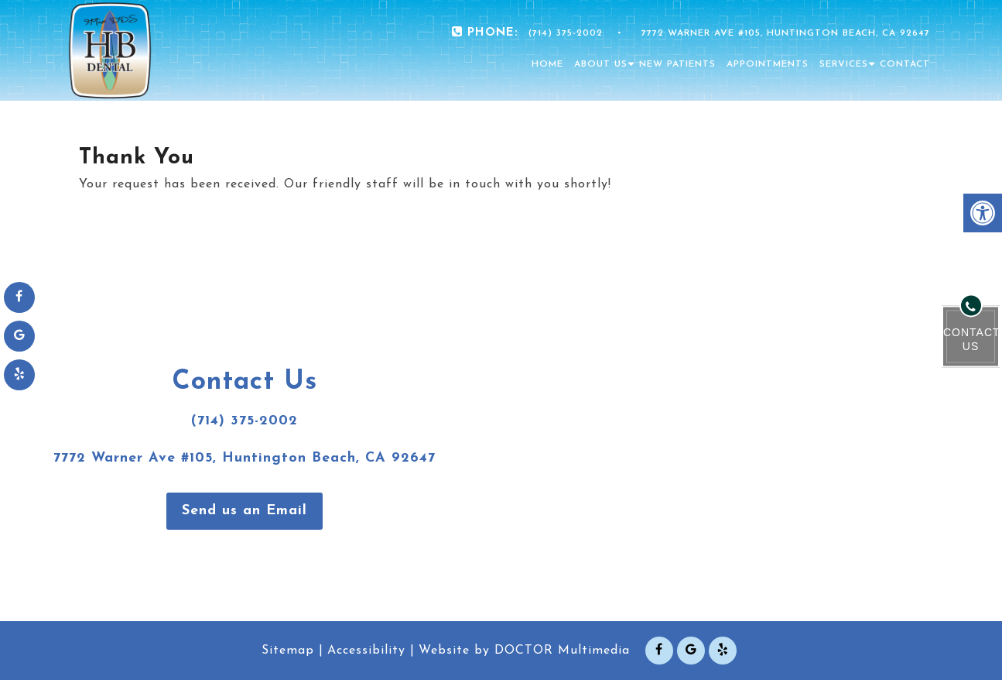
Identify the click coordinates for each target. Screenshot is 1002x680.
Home (547, 64)
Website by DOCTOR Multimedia (524, 650)
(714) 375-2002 (565, 33)
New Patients (677, 64)
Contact (905, 64)
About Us (601, 64)
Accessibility (366, 650)
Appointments (768, 64)
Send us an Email (244, 510)
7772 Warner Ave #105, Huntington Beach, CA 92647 (785, 33)
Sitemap (288, 650)
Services (843, 64)
